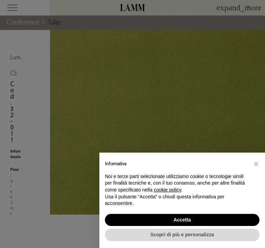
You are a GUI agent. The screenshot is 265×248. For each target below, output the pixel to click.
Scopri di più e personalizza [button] (182, 234)
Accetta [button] (182, 220)
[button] (256, 163)
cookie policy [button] (167, 190)
